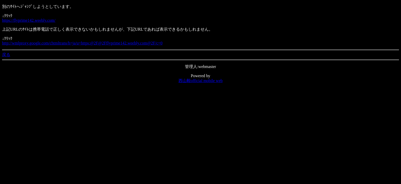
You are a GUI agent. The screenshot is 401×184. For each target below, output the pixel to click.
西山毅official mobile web (201, 80)
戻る (6, 54)
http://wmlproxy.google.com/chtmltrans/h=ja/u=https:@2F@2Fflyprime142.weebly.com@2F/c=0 (82, 43)
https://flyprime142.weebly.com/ (28, 20)
